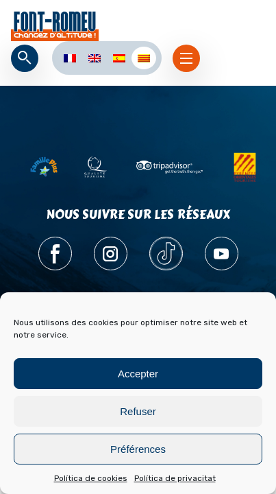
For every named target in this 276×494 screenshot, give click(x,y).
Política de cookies (90, 478)
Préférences (138, 449)
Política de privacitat (175, 478)
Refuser (138, 411)
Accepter (138, 373)
